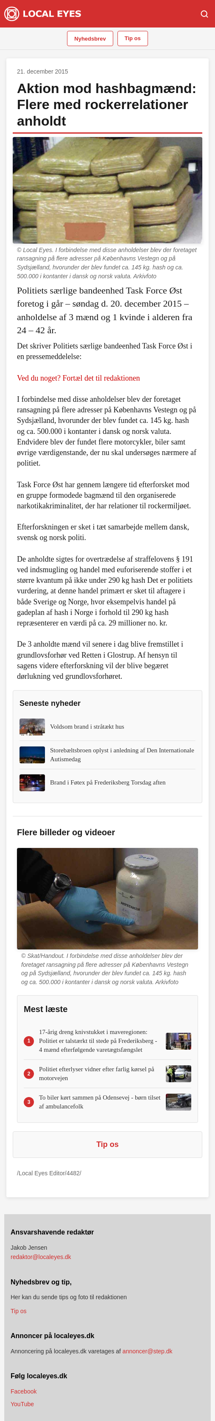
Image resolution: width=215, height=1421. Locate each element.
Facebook (23, 1391)
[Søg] (204, 14)
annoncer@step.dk (148, 1351)
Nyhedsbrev (90, 39)
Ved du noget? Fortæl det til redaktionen (78, 378)
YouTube (22, 1404)
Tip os (133, 38)
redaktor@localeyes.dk (41, 1257)
